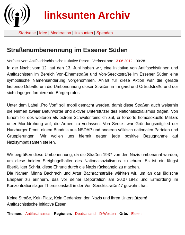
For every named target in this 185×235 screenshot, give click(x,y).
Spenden (104, 33)
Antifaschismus (37, 214)
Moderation (60, 33)
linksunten (83, 33)
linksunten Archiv (87, 15)
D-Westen (107, 214)
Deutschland (85, 214)
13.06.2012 (123, 61)
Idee (43, 33)
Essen (136, 214)
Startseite (27, 33)
